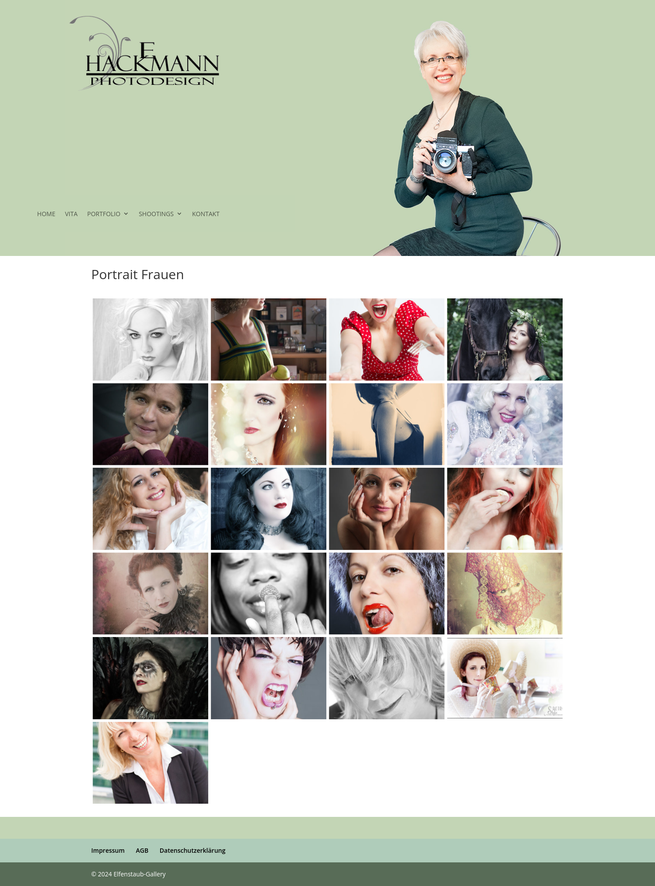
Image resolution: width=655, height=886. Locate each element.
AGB (142, 850)
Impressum (108, 850)
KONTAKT (206, 214)
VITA (71, 214)
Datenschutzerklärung (192, 850)
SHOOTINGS (156, 214)
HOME (46, 214)
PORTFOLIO (103, 214)
